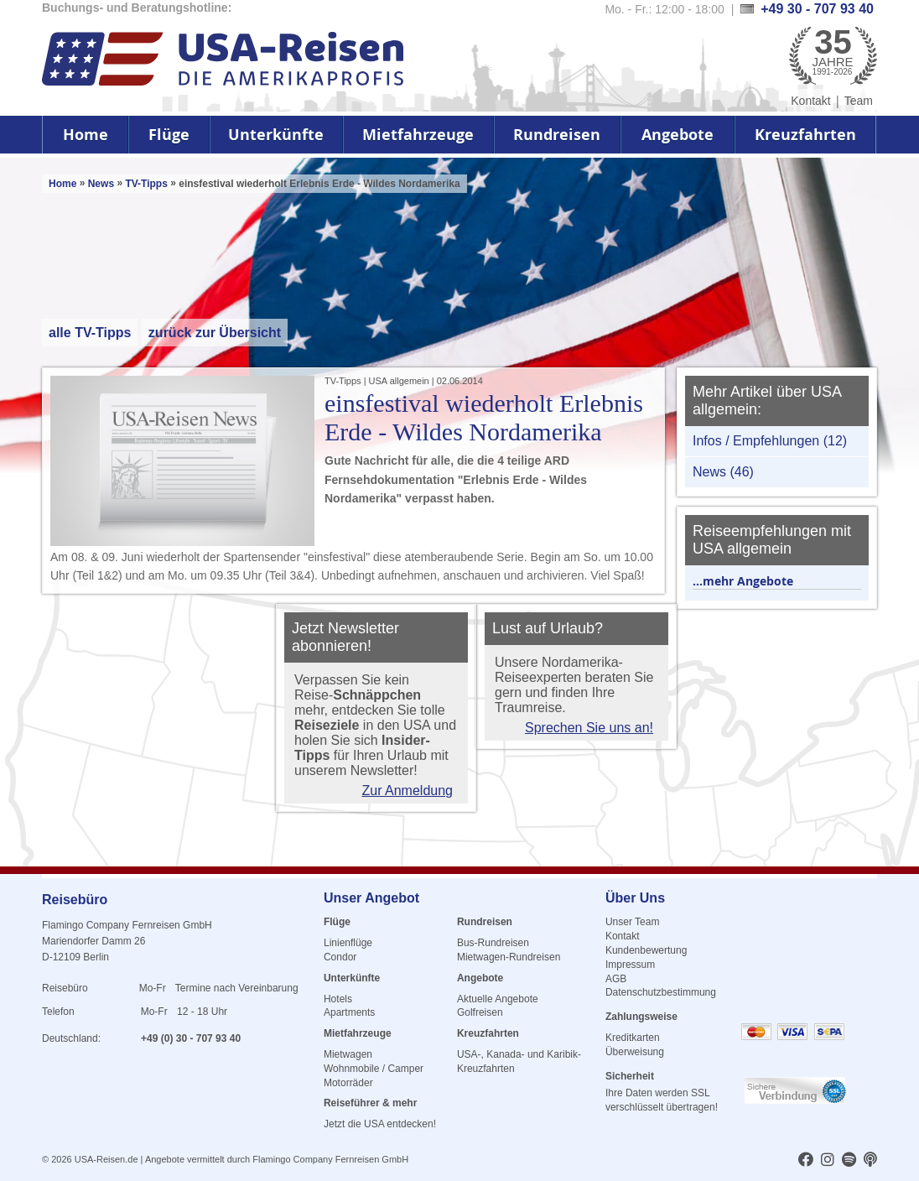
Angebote (677, 134)
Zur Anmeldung (407, 790)
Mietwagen (348, 1054)
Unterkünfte (276, 134)
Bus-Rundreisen (493, 943)
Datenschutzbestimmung (660, 992)
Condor (340, 957)
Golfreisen (480, 1012)
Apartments (349, 1012)
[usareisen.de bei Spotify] (849, 1161)
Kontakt (810, 100)
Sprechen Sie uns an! (589, 728)
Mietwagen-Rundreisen (508, 957)
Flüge (169, 134)
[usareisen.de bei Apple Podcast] (870, 1161)
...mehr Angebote (743, 581)
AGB (615, 979)
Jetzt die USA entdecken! (380, 1124)
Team (858, 100)
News (101, 184)
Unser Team (632, 922)
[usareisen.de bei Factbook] (805, 1161)
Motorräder (348, 1083)
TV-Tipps (147, 184)
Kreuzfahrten (805, 134)
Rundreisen (556, 134)
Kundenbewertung (646, 950)
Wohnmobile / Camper (373, 1068)
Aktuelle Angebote (497, 999)
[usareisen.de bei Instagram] (827, 1161)
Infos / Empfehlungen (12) (770, 441)
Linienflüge (348, 943)
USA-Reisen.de (106, 1159)
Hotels (338, 999)
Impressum (630, 964)
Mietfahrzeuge (418, 134)
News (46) (723, 472)
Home (85, 134)
